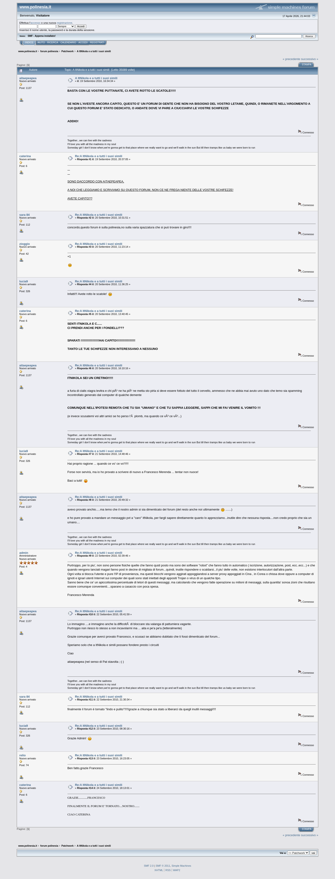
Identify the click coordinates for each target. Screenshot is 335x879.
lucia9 (23, 281)
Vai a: (283, 853)
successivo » (309, 59)
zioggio (24, 244)
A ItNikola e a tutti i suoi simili (96, 78)
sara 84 (24, 214)
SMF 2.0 (149, 865)
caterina (25, 156)
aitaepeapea (28, 78)
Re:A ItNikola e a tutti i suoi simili (98, 156)
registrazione (64, 22)
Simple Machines (181, 865)
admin (23, 552)
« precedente (291, 59)
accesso (35, 22)
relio (22, 755)
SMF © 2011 (163, 865)
